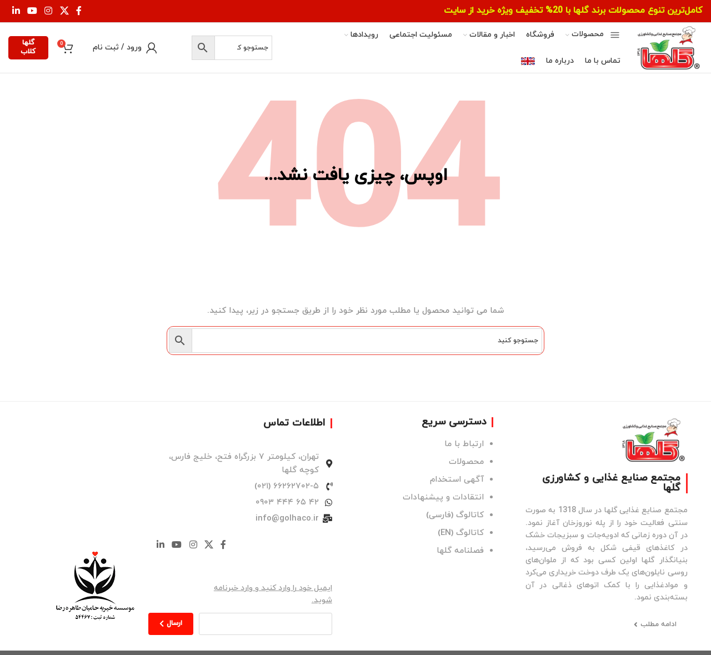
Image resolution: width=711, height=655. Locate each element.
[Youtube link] (32, 11)
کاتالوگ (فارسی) (455, 515)
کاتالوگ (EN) (461, 533)
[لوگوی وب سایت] (667, 47)
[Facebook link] (79, 11)
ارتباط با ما (464, 444)
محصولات (466, 462)
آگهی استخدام (457, 480)
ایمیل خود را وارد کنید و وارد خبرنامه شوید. (273, 594)
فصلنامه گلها (460, 551)
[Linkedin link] (15, 11)
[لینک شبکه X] (64, 11)
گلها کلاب (28, 47)
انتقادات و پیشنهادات (443, 497)
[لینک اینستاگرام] (48, 11)
